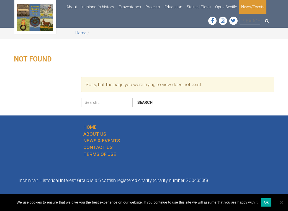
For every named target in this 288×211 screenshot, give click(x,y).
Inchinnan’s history (97, 7)
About (71, 7)
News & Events (101, 140)
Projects (152, 7)
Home (80, 33)
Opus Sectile (226, 7)
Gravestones (130, 7)
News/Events (252, 7)
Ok (266, 202)
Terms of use (99, 154)
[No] (281, 202)
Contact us (98, 147)
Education (173, 7)
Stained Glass (199, 7)
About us (94, 134)
